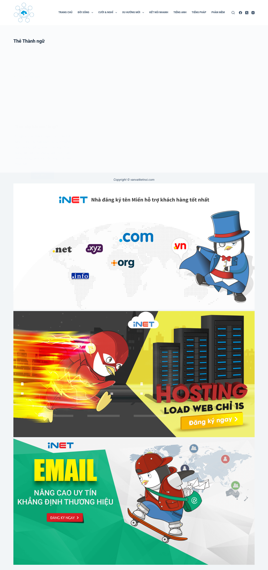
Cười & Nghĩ (108, 12)
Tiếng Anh (179, 12)
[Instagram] (253, 12)
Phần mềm (218, 12)
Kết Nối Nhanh (158, 12)
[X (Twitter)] (246, 12)
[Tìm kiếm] (233, 12)
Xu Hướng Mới (134, 12)
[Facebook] (240, 12)
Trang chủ (65, 12)
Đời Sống (86, 12)
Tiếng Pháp (199, 12)
